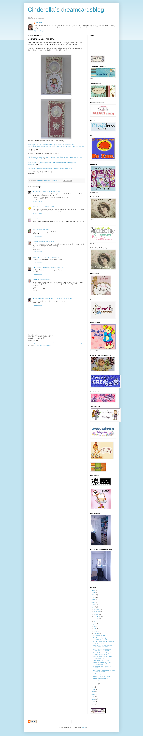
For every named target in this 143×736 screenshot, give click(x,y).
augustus (96, 619)
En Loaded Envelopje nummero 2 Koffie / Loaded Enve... (103, 667)
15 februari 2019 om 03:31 (44, 219)
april (95, 629)
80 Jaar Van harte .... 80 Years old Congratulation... (103, 642)
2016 (93, 692)
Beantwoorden (37, 201)
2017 (93, 689)
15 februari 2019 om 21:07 (52, 257)
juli (95, 621)
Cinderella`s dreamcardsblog (66, 9)
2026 (94, 590)
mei (95, 626)
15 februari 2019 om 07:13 (42, 229)
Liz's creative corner (39, 257)
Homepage (56, 343)
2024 (94, 595)
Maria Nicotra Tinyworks (40, 267)
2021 (93, 602)
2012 (93, 701)
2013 (93, 699)
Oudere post (80, 343)
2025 (94, 592)
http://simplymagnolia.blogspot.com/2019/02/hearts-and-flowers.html (50, 168)
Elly (34, 229)
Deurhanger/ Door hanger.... (101, 660)
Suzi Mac (35, 242)
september (97, 616)
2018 (93, 687)
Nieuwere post (32, 343)
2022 (94, 600)
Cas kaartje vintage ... (99, 635)
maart (96, 631)
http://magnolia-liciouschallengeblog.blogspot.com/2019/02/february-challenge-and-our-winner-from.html (55, 158)
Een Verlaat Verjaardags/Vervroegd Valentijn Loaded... (104, 670)
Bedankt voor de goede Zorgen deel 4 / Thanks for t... (102, 646)
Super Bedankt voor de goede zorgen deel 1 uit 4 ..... (102, 657)
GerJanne (35, 207)
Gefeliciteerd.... (97, 674)
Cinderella (39, 23)
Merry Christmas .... (99, 681)
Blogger (84, 727)
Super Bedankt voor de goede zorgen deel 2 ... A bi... (102, 653)
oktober (96, 614)
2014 (93, 697)
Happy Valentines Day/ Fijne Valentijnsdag (102, 663)
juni (95, 624)
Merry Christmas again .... (100, 679)
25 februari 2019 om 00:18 (45, 280)
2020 (94, 605)
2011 (93, 704)
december (97, 609)
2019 (93, 607)
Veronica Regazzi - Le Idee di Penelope (44, 298)
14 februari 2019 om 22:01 (46, 207)
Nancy (34, 219)
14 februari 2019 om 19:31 (55, 191)
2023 (94, 597)
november (97, 612)
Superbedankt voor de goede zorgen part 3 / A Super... (102, 649)
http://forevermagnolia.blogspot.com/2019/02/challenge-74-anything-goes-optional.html (52, 163)
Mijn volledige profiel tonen (42, 31)
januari (96, 684)
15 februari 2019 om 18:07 (46, 242)
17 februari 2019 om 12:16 (55, 267)
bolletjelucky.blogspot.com (40, 191)
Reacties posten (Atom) (44, 346)
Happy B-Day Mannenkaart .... (102, 676)
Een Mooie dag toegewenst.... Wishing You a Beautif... (101, 638)
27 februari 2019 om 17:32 (64, 298)
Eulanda (35, 280)
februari (96, 633)
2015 (93, 694)
